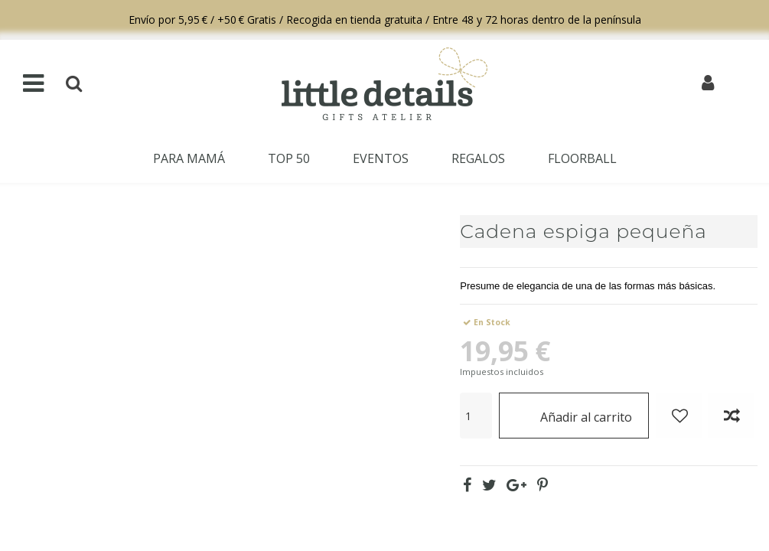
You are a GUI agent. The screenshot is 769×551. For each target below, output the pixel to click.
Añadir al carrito (574, 415)
